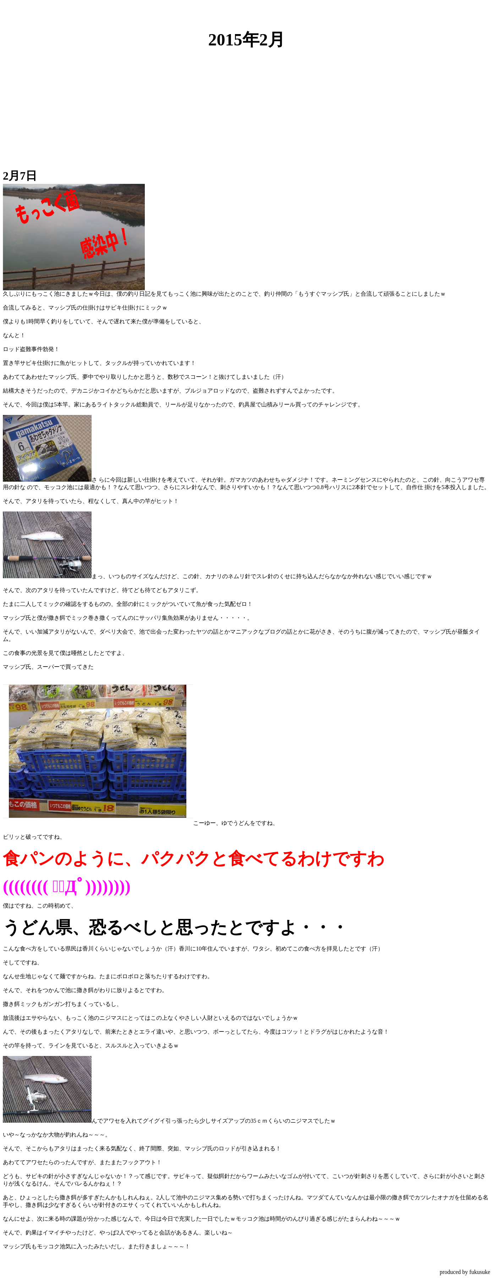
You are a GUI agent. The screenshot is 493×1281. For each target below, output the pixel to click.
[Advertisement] (247, 106)
